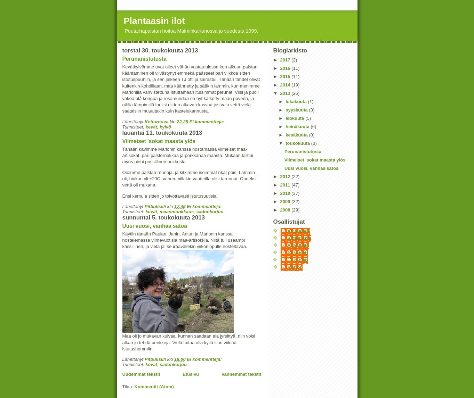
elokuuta (295, 118)
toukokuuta (298, 143)
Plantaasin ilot (154, 21)
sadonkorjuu (209, 211)
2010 (286, 193)
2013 (286, 93)
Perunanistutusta (144, 59)
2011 (286, 185)
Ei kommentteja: (207, 121)
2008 (286, 210)
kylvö (165, 127)
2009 (286, 201)
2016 (286, 68)
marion (295, 267)
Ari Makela (299, 231)
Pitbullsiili (298, 245)
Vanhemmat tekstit (242, 374)
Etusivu (191, 374)
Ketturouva (300, 238)
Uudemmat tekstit (141, 374)
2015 (286, 76)
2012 (286, 176)
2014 (286, 85)
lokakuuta (297, 101)
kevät (151, 127)
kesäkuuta (297, 135)
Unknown (298, 252)
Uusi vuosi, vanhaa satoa (154, 226)
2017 (286, 60)
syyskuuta (297, 110)
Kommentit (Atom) (154, 386)
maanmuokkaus (177, 211)
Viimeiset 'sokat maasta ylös (159, 141)
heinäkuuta (298, 126)
